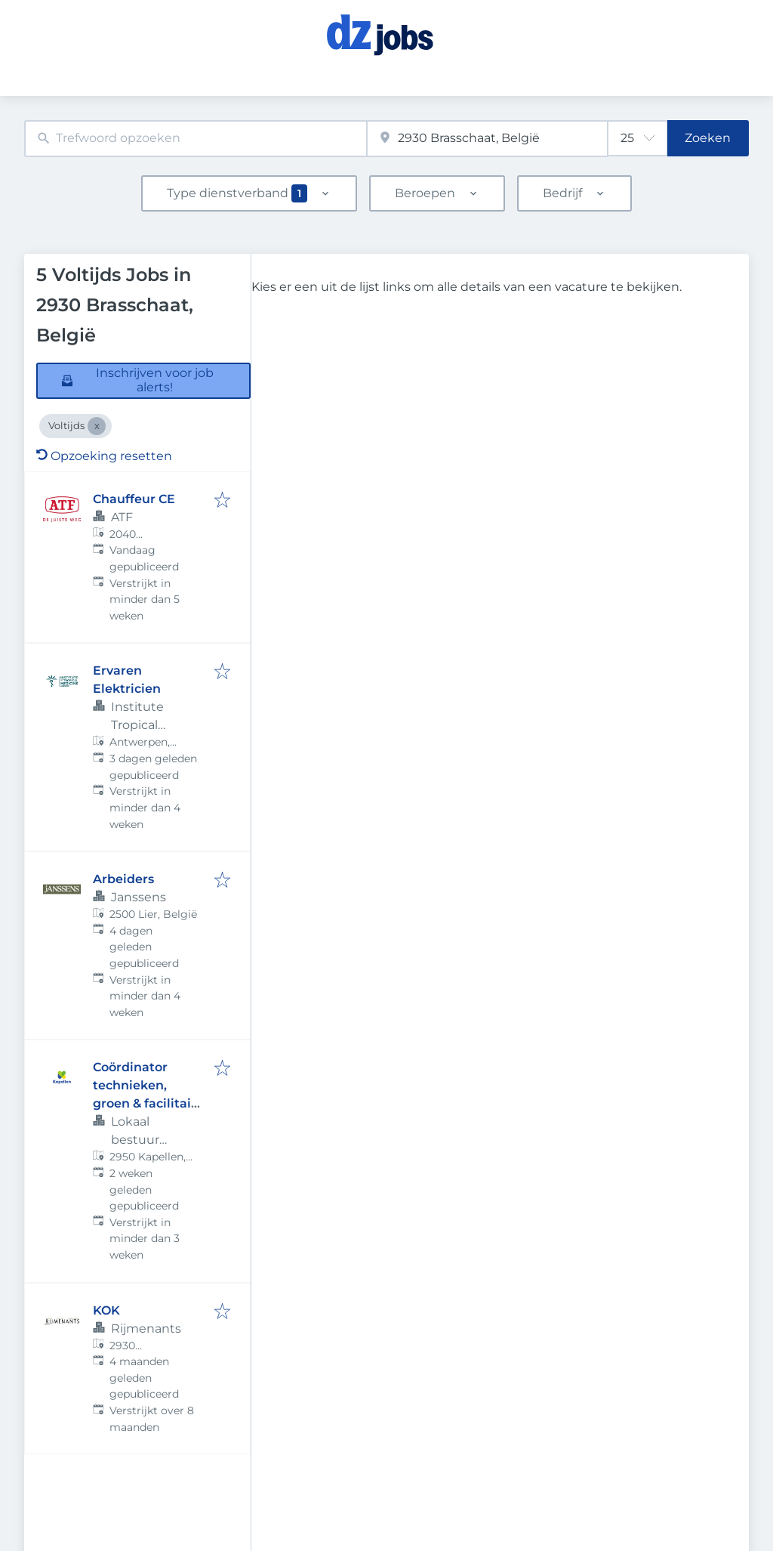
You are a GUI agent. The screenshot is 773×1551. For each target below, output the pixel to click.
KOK (106, 1310)
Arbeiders (123, 879)
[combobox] (195, 138)
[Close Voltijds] (97, 426)
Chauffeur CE (134, 499)
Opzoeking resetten (104, 456)
